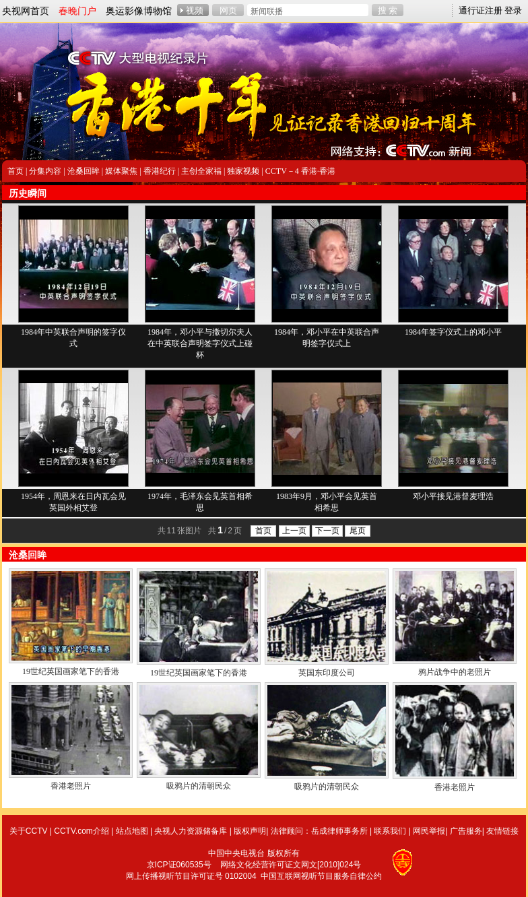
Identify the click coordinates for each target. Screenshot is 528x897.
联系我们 (390, 831)
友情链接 (502, 831)
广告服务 (466, 831)
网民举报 (429, 831)
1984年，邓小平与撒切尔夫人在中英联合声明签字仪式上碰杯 (200, 343)
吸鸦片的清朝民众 (198, 786)
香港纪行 (159, 171)
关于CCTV (28, 831)
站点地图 (132, 831)
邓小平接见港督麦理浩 (453, 496)
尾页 (358, 530)
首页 (15, 171)
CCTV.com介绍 (81, 831)
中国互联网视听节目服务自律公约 (321, 876)
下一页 (327, 530)
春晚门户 (77, 10)
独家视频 (243, 171)
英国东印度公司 (326, 672)
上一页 (294, 530)
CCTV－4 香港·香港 (300, 171)
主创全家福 (201, 171)
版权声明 (250, 831)
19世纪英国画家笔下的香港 (70, 671)
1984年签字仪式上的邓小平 (453, 332)
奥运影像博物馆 (139, 10)
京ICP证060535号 (179, 864)
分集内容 (45, 171)
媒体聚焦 (121, 171)
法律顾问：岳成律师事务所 (319, 831)
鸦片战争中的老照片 (454, 672)
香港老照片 (71, 786)
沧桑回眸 (83, 171)
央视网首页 (25, 10)
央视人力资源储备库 (190, 831)
